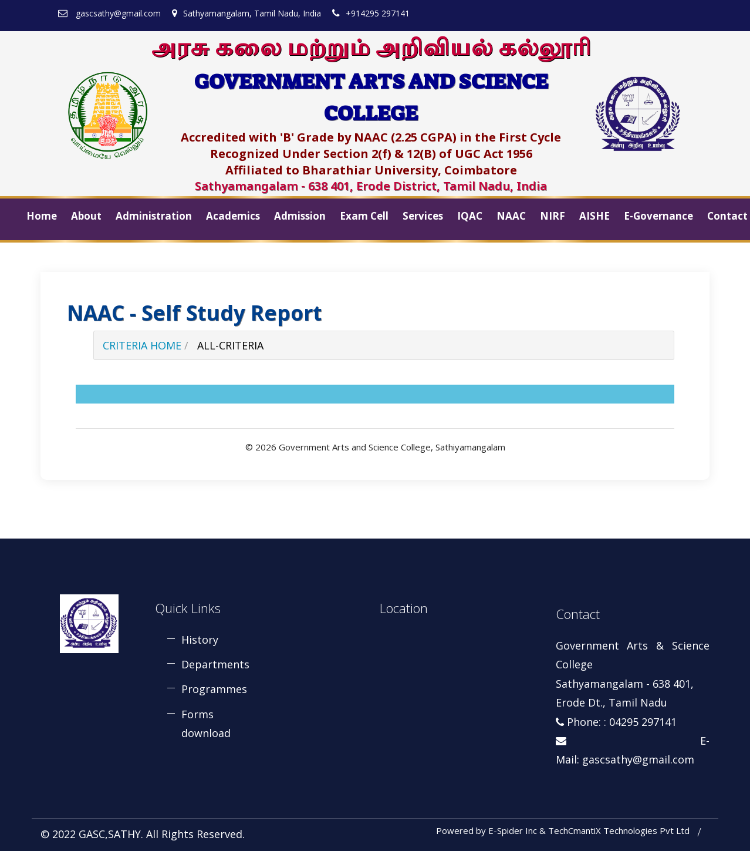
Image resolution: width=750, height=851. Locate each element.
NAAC (511, 216)
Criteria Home (142, 345)
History (199, 640)
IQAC (469, 216)
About (86, 216)
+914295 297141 (371, 13)
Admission (300, 216)
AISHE (594, 216)
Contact (727, 216)
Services (423, 216)
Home (41, 216)
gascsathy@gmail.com (109, 13)
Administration (154, 216)
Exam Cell (364, 216)
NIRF (552, 216)
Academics (233, 216)
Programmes (214, 689)
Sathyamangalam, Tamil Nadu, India (246, 13)
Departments (215, 664)
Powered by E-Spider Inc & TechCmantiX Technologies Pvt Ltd (563, 830)
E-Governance (658, 216)
